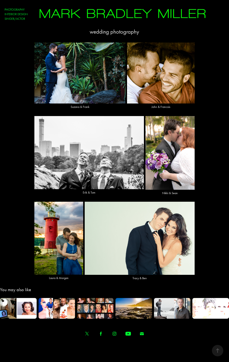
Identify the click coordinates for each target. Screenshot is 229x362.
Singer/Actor (15, 19)
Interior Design (16, 14)
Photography (14, 9)
